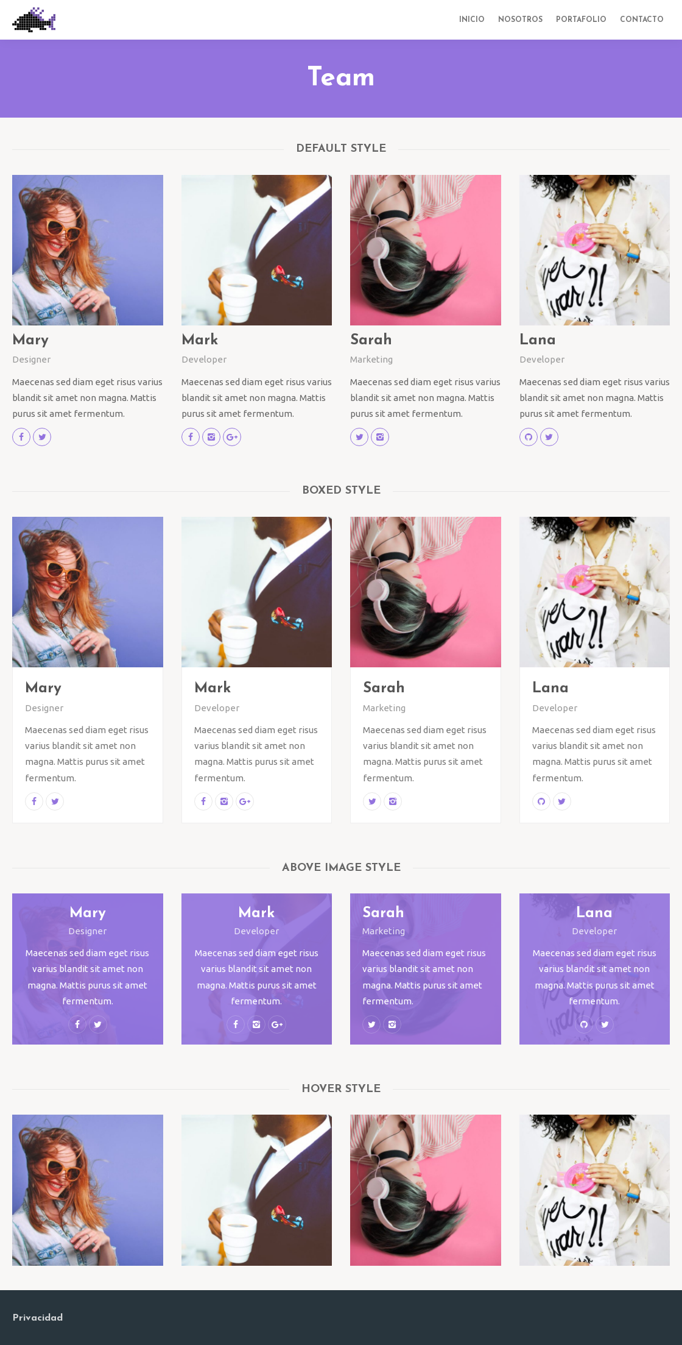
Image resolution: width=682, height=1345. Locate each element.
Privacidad (37, 1318)
